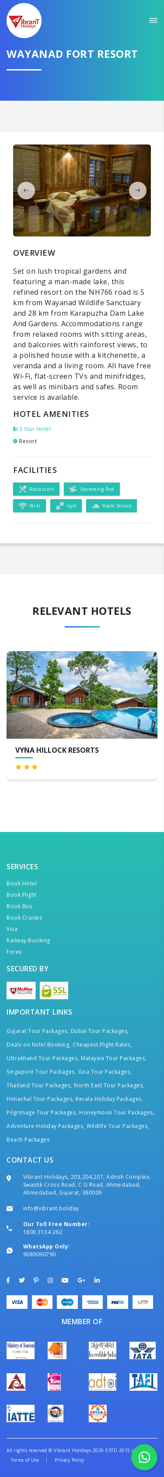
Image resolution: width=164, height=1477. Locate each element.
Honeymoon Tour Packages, (116, 1112)
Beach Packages (28, 1139)
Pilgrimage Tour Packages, (42, 1112)
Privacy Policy (69, 1460)
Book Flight (22, 895)
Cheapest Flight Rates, (102, 1044)
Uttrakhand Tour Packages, (43, 1058)
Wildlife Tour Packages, (118, 1126)
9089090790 (39, 1254)
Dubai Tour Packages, (100, 1031)
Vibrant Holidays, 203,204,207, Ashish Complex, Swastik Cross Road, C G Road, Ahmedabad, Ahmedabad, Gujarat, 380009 (87, 1184)
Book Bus (19, 906)
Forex (14, 951)
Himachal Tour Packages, (40, 1099)
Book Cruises (24, 917)
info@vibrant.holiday (51, 1208)
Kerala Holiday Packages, (109, 1099)
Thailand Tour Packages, (39, 1085)
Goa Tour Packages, (105, 1071)
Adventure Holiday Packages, (46, 1126)
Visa (12, 929)
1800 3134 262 (43, 1232)
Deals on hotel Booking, (39, 1044)
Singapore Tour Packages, (41, 1071)
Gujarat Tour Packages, (38, 1031)
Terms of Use (25, 1460)
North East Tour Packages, (109, 1085)
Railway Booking (28, 940)
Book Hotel (22, 883)
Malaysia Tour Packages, (114, 1058)
